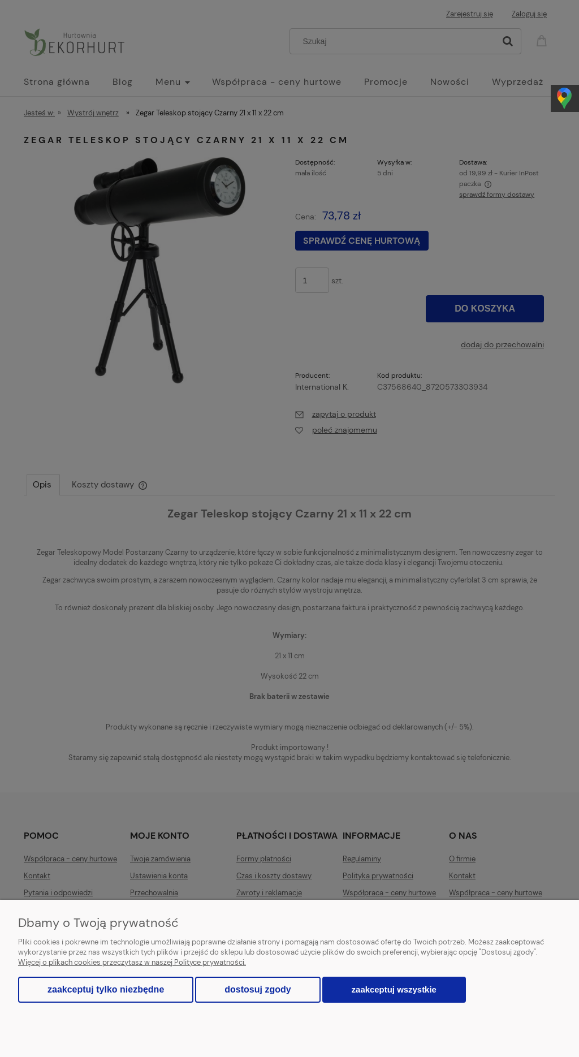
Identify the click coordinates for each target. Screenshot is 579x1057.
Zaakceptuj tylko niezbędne (105, 989)
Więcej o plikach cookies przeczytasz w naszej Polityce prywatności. (132, 962)
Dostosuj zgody (257, 989)
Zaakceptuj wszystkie (394, 989)
